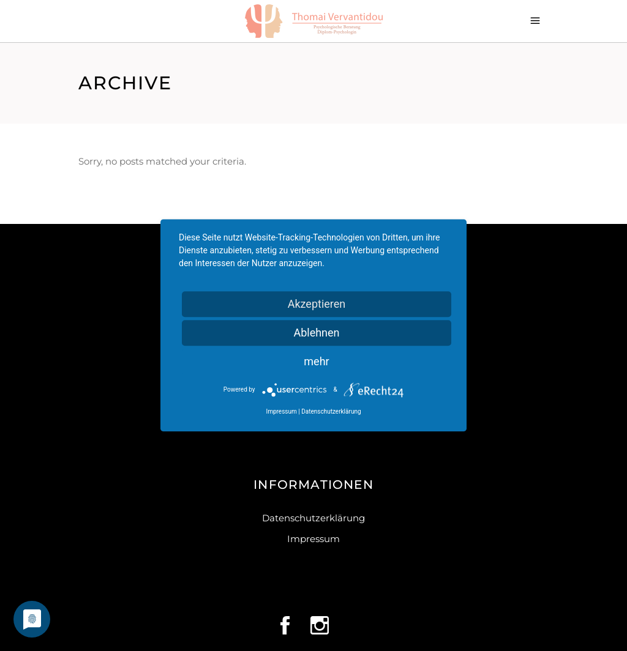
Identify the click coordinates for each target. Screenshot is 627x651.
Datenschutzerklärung (313, 518)
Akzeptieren (317, 303)
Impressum (313, 539)
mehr (316, 361)
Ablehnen (316, 332)
